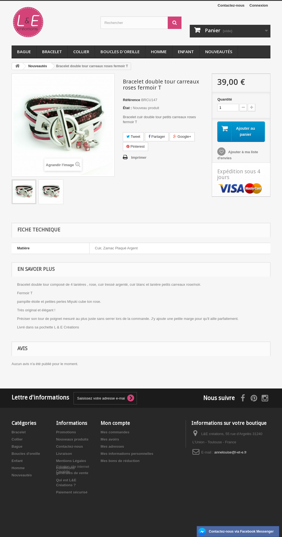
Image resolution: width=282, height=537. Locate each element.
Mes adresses (112, 446)
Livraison (64, 454)
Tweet (133, 136)
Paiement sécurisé (72, 492)
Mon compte (115, 423)
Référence (131, 100)
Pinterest (135, 146)
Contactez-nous (231, 5)
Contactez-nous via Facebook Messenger (241, 531)
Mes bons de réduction (120, 461)
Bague (24, 51)
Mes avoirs (110, 439)
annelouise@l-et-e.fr (230, 452)
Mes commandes (115, 432)
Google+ (182, 136)
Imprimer (139, 157)
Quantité (224, 99)
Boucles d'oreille (120, 51)
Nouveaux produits (72, 439)
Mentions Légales (71, 461)
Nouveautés (218, 51)
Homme (159, 51)
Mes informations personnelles (127, 454)
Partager (156, 136)
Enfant (186, 51)
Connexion (259, 5)
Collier (81, 51)
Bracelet (52, 51)
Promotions (66, 432)
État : (127, 108)
